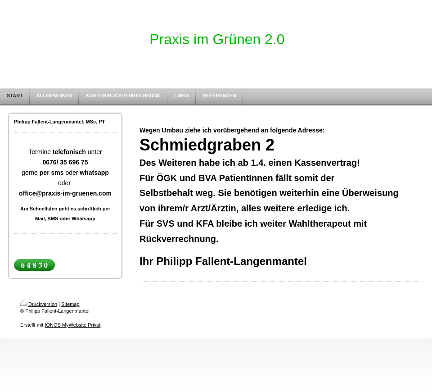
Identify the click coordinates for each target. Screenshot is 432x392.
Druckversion (38, 304)
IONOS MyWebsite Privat (72, 325)
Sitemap (70, 304)
